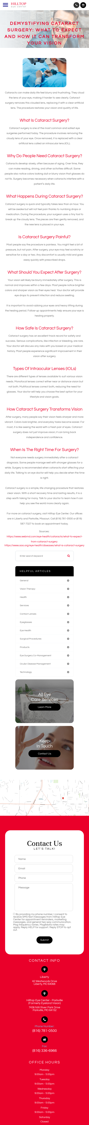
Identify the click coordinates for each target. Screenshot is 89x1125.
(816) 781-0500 (44, 1031)
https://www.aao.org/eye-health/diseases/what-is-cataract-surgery (44, 545)
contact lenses (28, 614)
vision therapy (27, 589)
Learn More (44, 707)
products (24, 647)
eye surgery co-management (35, 655)
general (24, 580)
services (24, 605)
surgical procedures (30, 639)
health (23, 597)
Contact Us (44, 753)
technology (26, 672)
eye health (25, 630)
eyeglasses (26, 622)
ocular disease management (35, 664)
